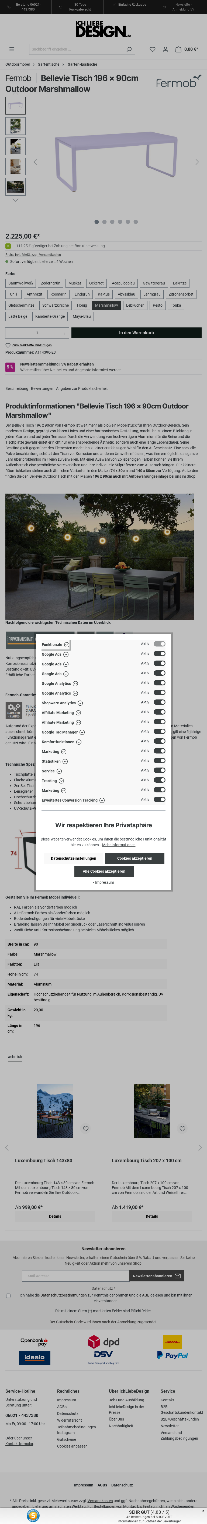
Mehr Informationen (119, 845)
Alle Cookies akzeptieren (104, 871)
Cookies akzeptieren (134, 858)
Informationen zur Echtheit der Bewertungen (149, 1521)
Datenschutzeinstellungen (73, 858)
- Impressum (103, 882)
